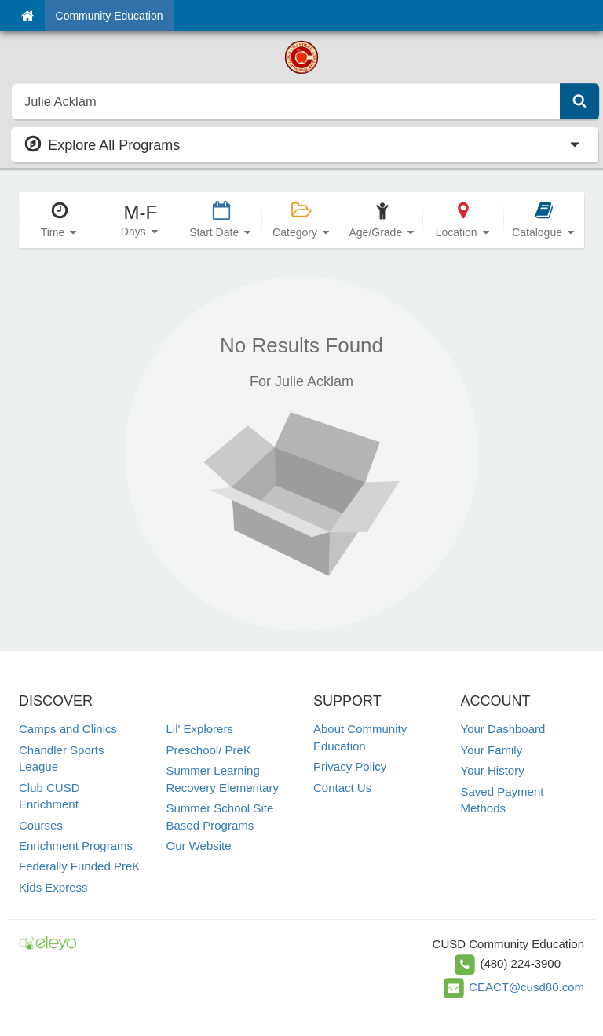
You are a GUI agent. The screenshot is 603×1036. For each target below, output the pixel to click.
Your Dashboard (503, 728)
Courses (41, 825)
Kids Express (53, 887)
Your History (492, 770)
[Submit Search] (579, 101)
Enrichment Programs (76, 845)
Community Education (109, 15)
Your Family (492, 750)
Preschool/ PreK (208, 750)
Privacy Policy (349, 766)
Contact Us (342, 787)
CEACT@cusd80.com (526, 987)
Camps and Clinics (68, 728)
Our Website (199, 845)
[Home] (27, 15)
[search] (286, 101)
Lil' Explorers (199, 728)
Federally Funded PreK (79, 866)
